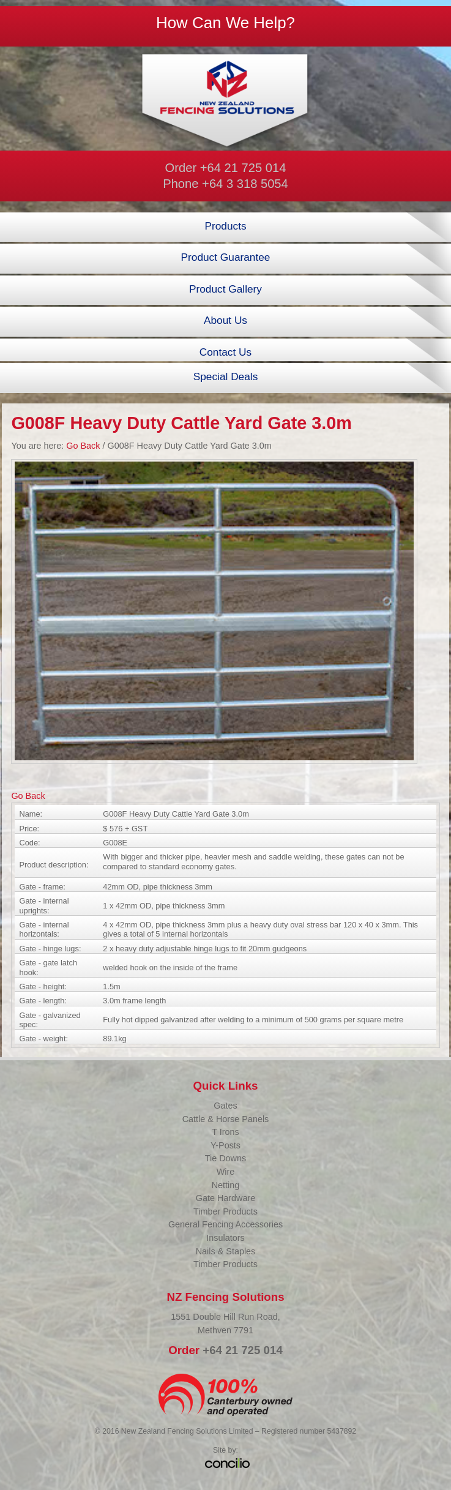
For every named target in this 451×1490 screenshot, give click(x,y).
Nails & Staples (226, 1251)
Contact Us (225, 352)
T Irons (225, 1132)
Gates (225, 1105)
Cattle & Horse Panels (225, 1119)
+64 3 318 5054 (245, 183)
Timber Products (225, 1211)
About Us (225, 320)
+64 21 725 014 (243, 167)
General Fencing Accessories (225, 1224)
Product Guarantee (225, 257)
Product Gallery (225, 289)
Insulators (225, 1238)
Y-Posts (225, 1145)
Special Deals (225, 376)
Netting (226, 1185)
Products (225, 226)
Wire (226, 1172)
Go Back (83, 446)
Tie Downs (225, 1158)
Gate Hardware (226, 1198)
